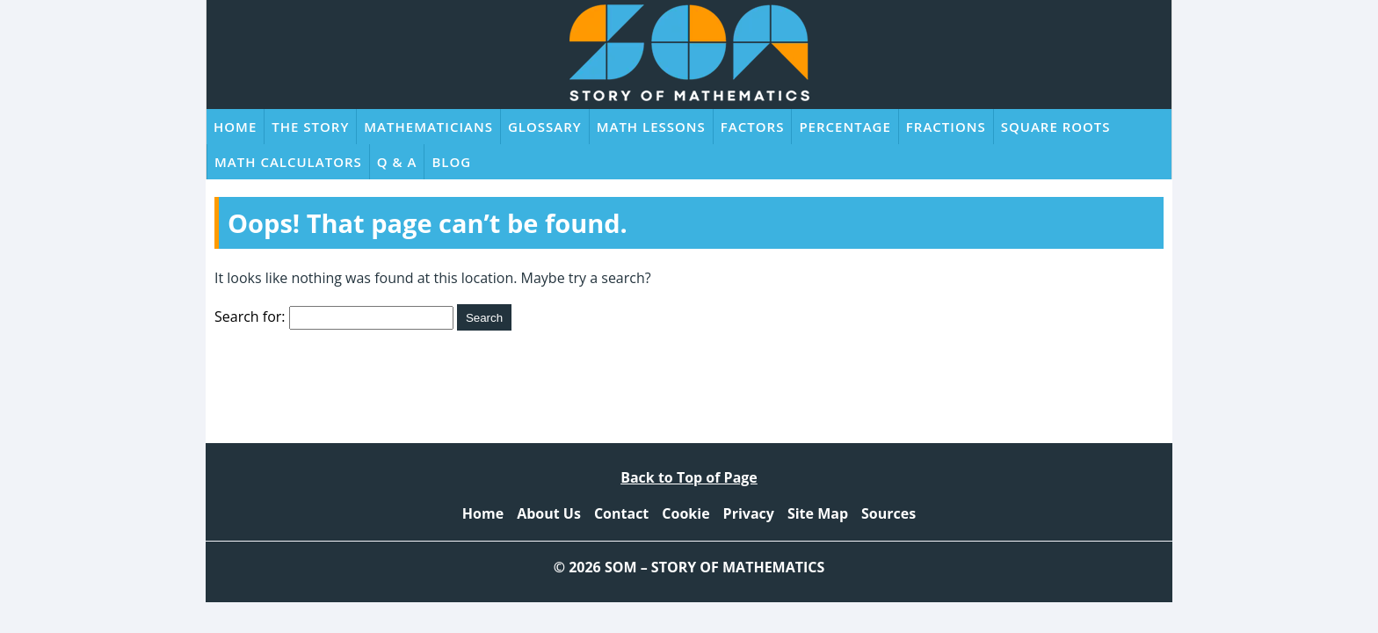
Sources (888, 513)
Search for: (250, 316)
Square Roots (1056, 126)
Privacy (748, 513)
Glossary (545, 126)
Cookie (685, 513)
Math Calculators (288, 162)
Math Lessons (651, 126)
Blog (451, 162)
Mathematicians (428, 126)
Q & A (397, 162)
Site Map (817, 513)
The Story (310, 126)
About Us (549, 513)
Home (235, 126)
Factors (753, 126)
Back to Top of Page (689, 477)
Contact (621, 513)
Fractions (946, 126)
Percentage (844, 126)
